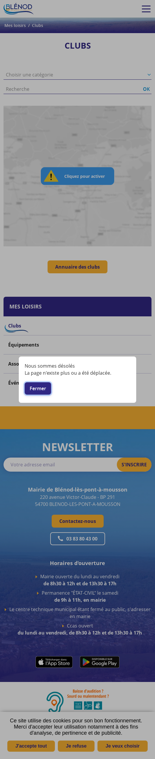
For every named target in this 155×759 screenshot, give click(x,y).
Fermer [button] (38, 388)
